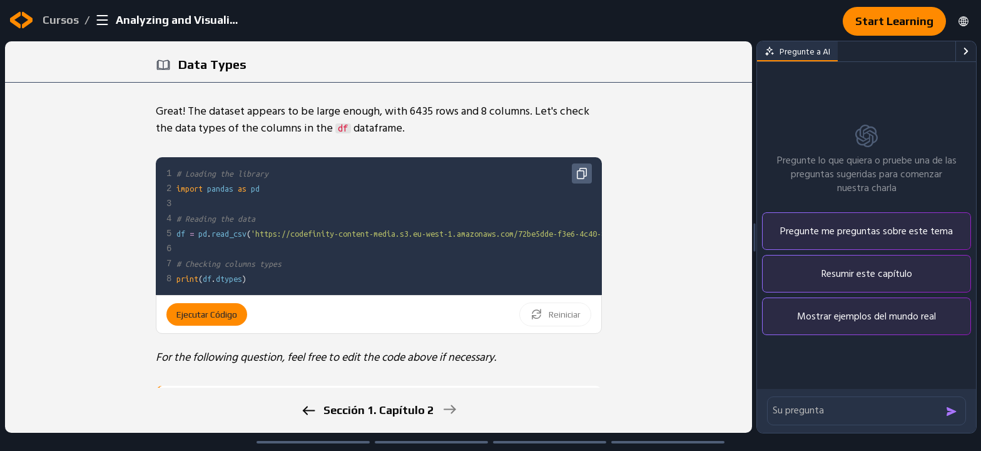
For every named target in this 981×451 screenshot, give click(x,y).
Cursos (61, 19)
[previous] (308, 410)
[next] (449, 409)
